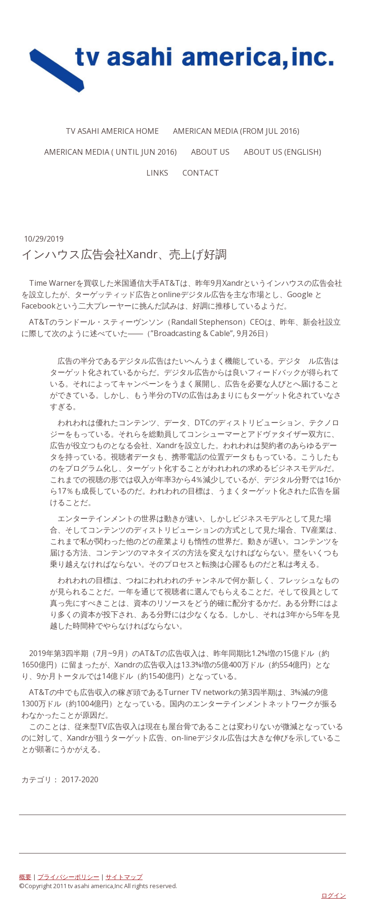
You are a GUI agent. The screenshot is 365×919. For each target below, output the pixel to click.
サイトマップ (124, 876)
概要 (25, 876)
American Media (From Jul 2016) (236, 131)
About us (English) (282, 152)
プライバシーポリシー (68, 876)
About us (210, 152)
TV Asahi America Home (112, 131)
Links (157, 173)
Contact (200, 173)
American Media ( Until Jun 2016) (110, 152)
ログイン (333, 895)
